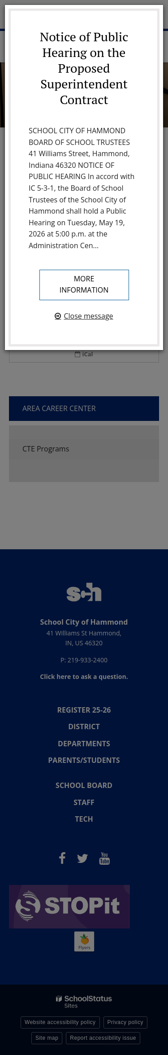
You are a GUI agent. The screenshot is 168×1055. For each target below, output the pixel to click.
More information (84, 284)
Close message (88, 316)
